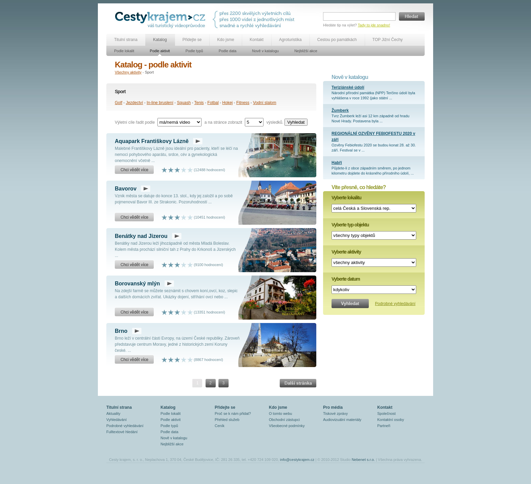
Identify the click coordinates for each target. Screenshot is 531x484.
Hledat (412, 16)
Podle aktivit (160, 51)
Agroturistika (290, 39)
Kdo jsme (225, 39)
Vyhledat (295, 122)
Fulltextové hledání (121, 432)
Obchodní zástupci (284, 420)
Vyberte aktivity (346, 252)
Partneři (383, 426)
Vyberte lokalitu (346, 197)
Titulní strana (125, 39)
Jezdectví (134, 102)
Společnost (386, 413)
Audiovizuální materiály (342, 420)
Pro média (333, 407)
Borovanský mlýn (137, 283)
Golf (118, 102)
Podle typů (194, 51)
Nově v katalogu (265, 51)
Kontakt (256, 39)
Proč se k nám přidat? (233, 413)
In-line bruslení (160, 102)
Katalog (160, 39)
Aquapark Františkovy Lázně (152, 141)
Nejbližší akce (305, 51)
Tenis (199, 102)
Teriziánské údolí (348, 87)
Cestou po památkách (337, 39)
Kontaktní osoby (390, 420)
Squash (184, 102)
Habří (337, 162)
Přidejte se (192, 39)
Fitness (243, 102)
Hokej (227, 102)
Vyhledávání (116, 420)
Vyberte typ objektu (350, 224)
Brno (121, 331)
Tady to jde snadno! (374, 25)
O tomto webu (280, 413)
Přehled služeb (227, 420)
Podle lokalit (124, 51)
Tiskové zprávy (335, 413)
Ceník (220, 426)
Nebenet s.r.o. (363, 460)
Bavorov (125, 188)
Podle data (228, 51)
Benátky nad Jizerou (141, 236)
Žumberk (340, 110)
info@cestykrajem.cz (297, 460)
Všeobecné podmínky (287, 426)
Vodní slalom (264, 102)
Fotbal (212, 102)
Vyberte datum (346, 279)
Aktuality (113, 413)
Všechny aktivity (128, 72)
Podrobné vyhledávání (395, 303)
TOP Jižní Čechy (388, 39)
